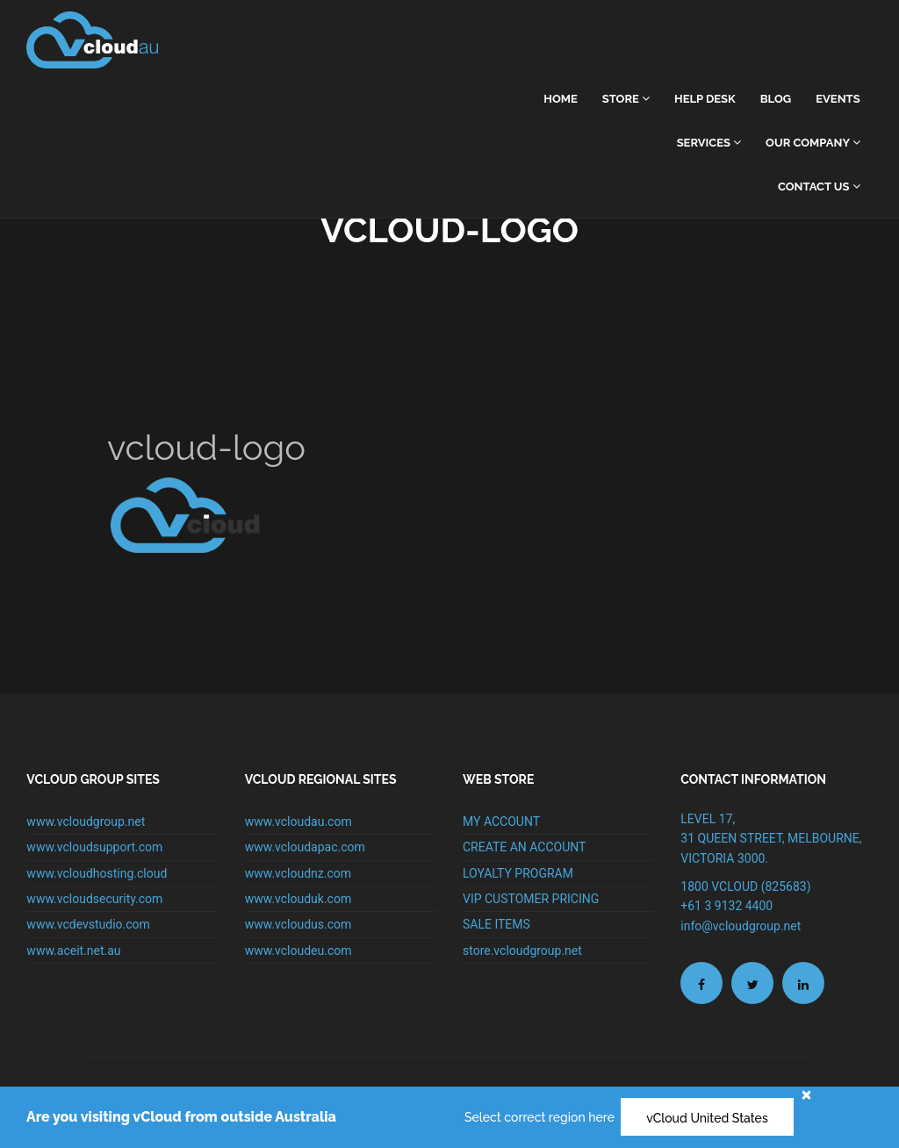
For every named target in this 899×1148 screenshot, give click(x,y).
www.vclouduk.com (298, 899)
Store (626, 98)
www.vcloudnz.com (298, 873)
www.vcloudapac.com (305, 847)
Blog (775, 98)
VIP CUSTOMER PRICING (531, 899)
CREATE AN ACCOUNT (524, 847)
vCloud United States (707, 1118)
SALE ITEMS (496, 924)
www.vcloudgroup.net (85, 821)
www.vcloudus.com (298, 924)
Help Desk (705, 98)
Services (709, 142)
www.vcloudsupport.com (94, 847)
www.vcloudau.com (298, 821)
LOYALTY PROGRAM (518, 873)
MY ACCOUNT (501, 821)
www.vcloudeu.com (298, 951)
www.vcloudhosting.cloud (96, 873)
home (560, 98)
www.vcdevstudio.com (88, 924)
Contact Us (819, 186)
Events (837, 98)
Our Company (813, 142)
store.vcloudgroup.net (522, 951)
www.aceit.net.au (73, 951)
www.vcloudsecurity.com (94, 899)
